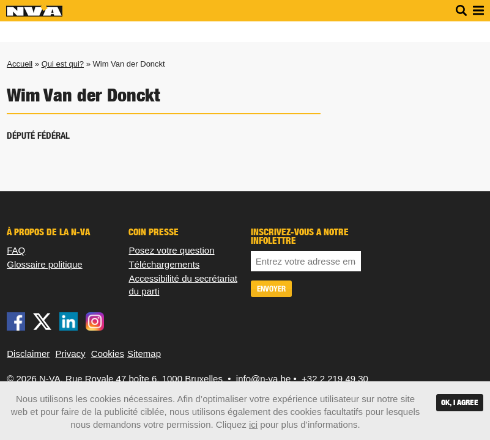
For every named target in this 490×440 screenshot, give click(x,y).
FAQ (16, 250)
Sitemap (144, 353)
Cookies (107, 353)
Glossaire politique (44, 264)
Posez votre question (171, 250)
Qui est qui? (63, 63)
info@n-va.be (263, 378)
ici (253, 424)
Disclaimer (28, 353)
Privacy (70, 353)
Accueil (19, 63)
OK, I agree (459, 402)
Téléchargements (163, 264)
